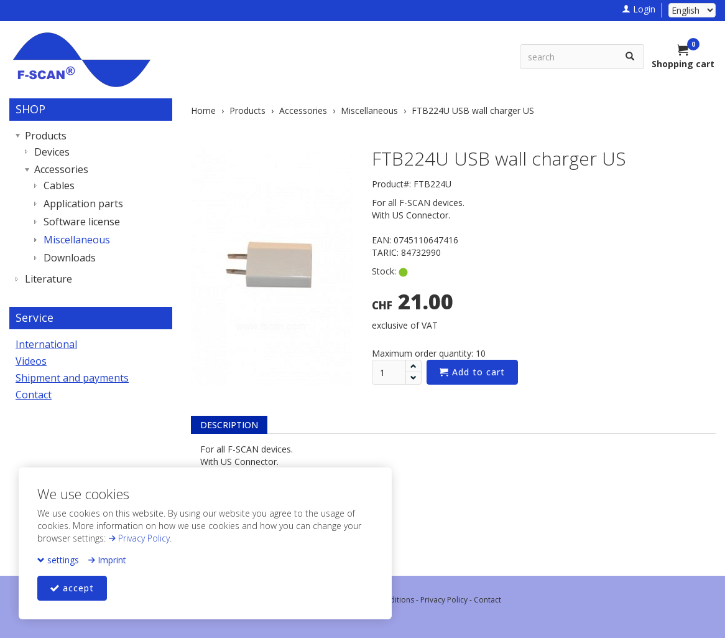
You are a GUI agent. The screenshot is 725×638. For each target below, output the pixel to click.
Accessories (61, 169)
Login (638, 9)
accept (72, 588)
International (46, 344)
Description (229, 425)
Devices (52, 152)
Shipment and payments (72, 378)
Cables (59, 185)
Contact (34, 394)
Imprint (107, 560)
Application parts (83, 203)
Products (46, 136)
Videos (31, 361)
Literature (48, 279)
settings (58, 560)
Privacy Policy (139, 538)
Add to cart (472, 372)
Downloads (70, 258)
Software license (82, 221)
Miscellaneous (77, 239)
